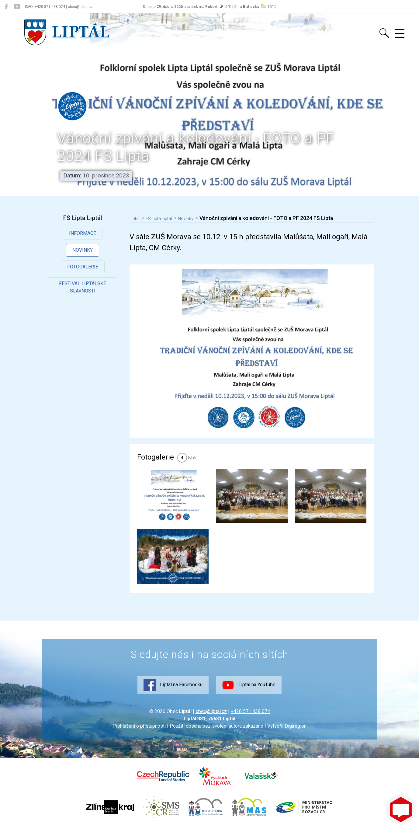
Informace (82, 233)
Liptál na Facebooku (173, 685)
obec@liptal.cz (211, 711)
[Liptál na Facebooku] (6, 6)
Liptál (136, 218)
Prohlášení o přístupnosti (139, 726)
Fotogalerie (83, 267)
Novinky (83, 250)
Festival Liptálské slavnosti (82, 287)
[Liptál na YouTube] (16, 6)
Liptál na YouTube (248, 685)
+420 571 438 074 (250, 711)
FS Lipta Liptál (165, 218)
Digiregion (295, 726)
